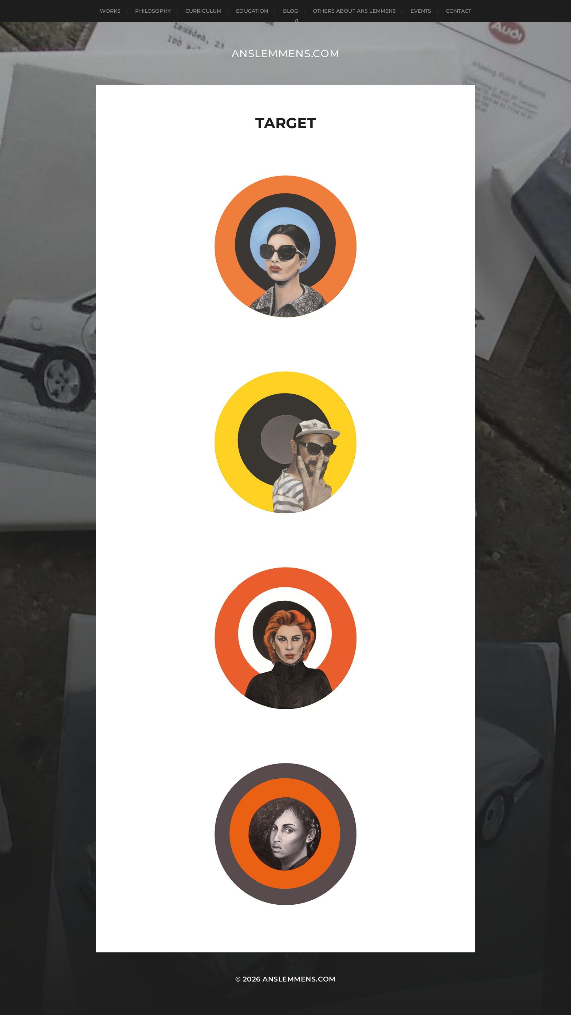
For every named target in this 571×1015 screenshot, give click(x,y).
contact (458, 11)
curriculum (203, 11)
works (110, 11)
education (252, 11)
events (420, 11)
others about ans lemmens (354, 11)
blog (291, 11)
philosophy (152, 11)
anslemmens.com (286, 53)
